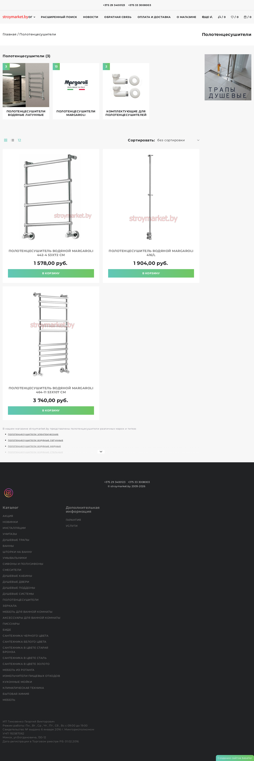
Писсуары (11, 623)
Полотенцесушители (21, 599)
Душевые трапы (16, 540)
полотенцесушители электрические (33, 434)
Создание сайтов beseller (235, 758)
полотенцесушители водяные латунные (35, 440)
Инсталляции (14, 528)
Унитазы (10, 534)
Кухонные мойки (18, 682)
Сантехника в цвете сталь (25, 658)
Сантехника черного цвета (26, 635)
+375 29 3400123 (114, 5)
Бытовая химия (16, 693)
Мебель (9, 699)
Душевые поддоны (19, 587)
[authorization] (211, 17)
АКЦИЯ (8, 516)
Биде (7, 629)
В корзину (51, 273)
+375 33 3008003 (139, 5)
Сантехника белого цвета (25, 641)
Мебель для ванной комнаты (28, 611)
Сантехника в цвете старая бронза (25, 650)
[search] (203, 17)
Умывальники (15, 558)
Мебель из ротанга (19, 670)
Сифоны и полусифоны (23, 564)
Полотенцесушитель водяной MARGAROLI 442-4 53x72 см (51, 253)
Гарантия (74, 519)
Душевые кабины (18, 575)
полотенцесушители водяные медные (34, 446)
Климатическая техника (24, 687)
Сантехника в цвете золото (26, 664)
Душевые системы (19, 593)
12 (19, 140)
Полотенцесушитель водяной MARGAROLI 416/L (151, 253)
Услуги (72, 525)
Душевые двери (16, 581)
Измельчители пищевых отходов (32, 676)
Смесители (12, 569)
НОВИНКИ (11, 522)
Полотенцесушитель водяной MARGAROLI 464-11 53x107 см (51, 390)
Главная (10, 34)
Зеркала (10, 605)
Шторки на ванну (18, 552)
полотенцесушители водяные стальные (35, 452)
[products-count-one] (13, 140)
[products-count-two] (6, 140)
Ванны (9, 546)
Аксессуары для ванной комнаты (32, 617)
